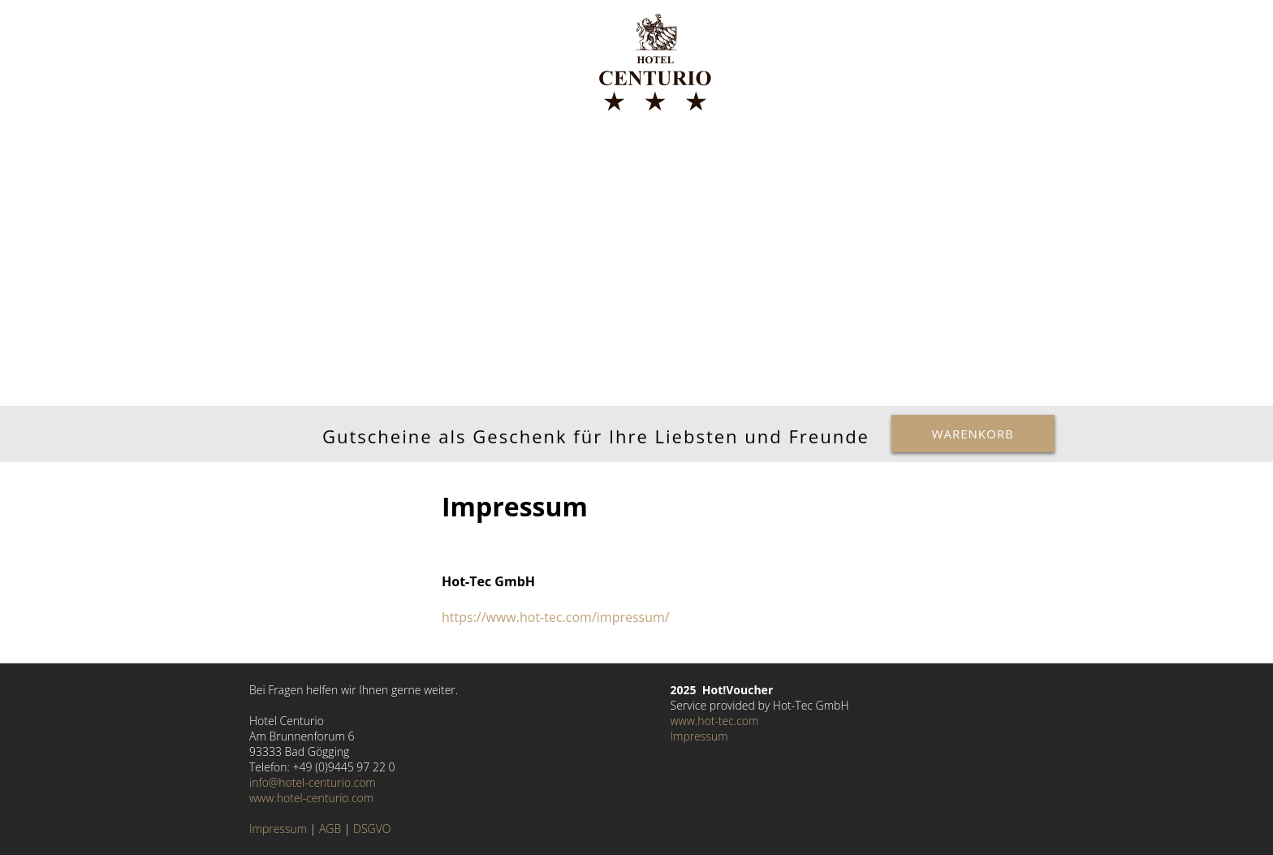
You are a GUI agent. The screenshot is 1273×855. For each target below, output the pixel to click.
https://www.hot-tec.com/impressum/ (556, 617)
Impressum (278, 828)
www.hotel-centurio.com (311, 797)
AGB (330, 828)
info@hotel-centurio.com (312, 782)
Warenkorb (973, 433)
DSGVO (372, 828)
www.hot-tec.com (715, 720)
